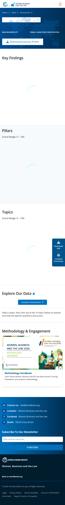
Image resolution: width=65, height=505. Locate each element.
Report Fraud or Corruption (25, 496)
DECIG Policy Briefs (24, 422)
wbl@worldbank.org (30, 405)
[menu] (60, 4)
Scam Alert (6, 496)
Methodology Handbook (18, 373)
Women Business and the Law (32, 410)
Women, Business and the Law (19, 466)
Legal (4, 493)
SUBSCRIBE (32, 447)
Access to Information (50, 493)
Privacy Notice (15, 493)
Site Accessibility (31, 493)
